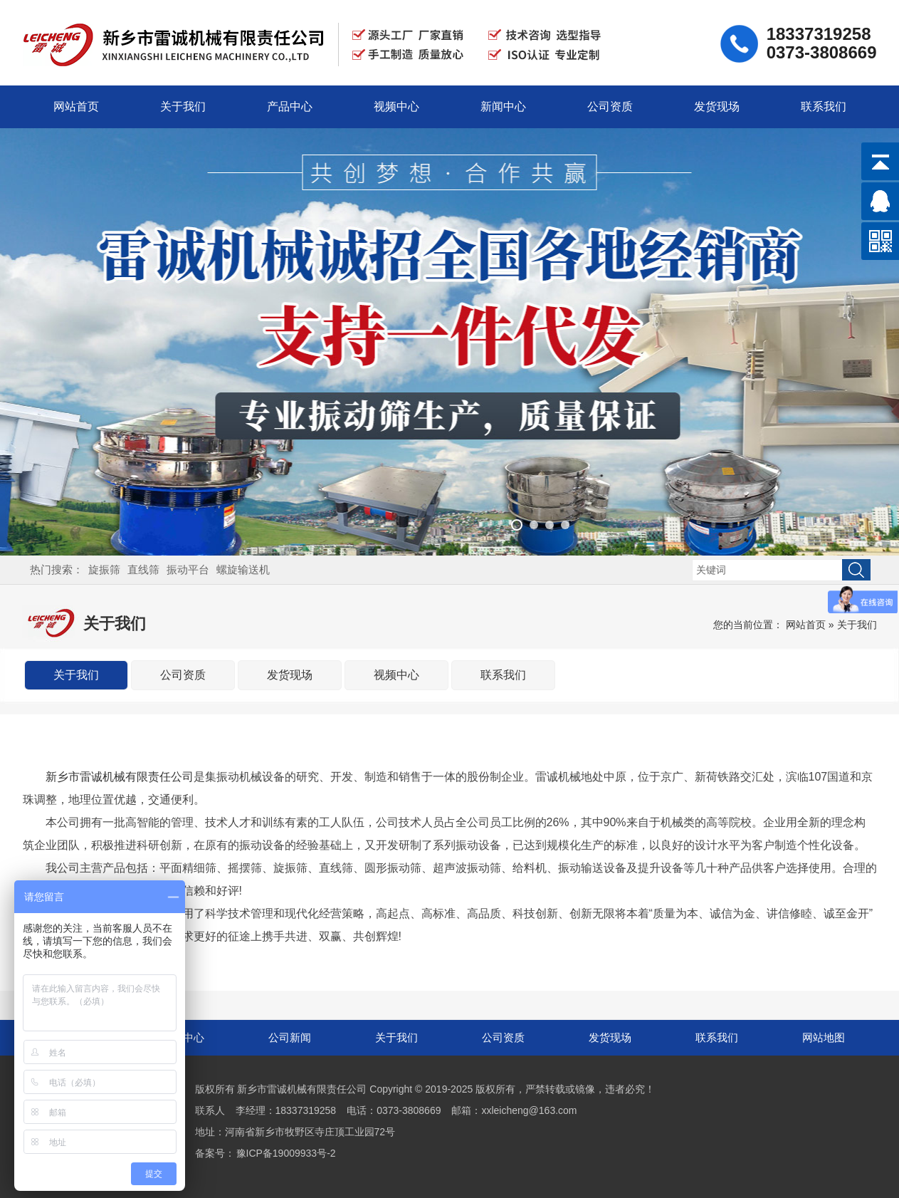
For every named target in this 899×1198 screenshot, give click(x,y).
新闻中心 (503, 106)
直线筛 (143, 569)
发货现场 (717, 106)
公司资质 (610, 106)
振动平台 (188, 569)
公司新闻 (289, 1037)
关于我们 (183, 106)
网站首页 (76, 106)
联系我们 (823, 106)
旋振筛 (104, 569)
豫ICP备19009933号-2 (286, 1153)
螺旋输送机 (243, 569)
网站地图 (823, 1037)
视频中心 (396, 106)
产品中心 (289, 106)
